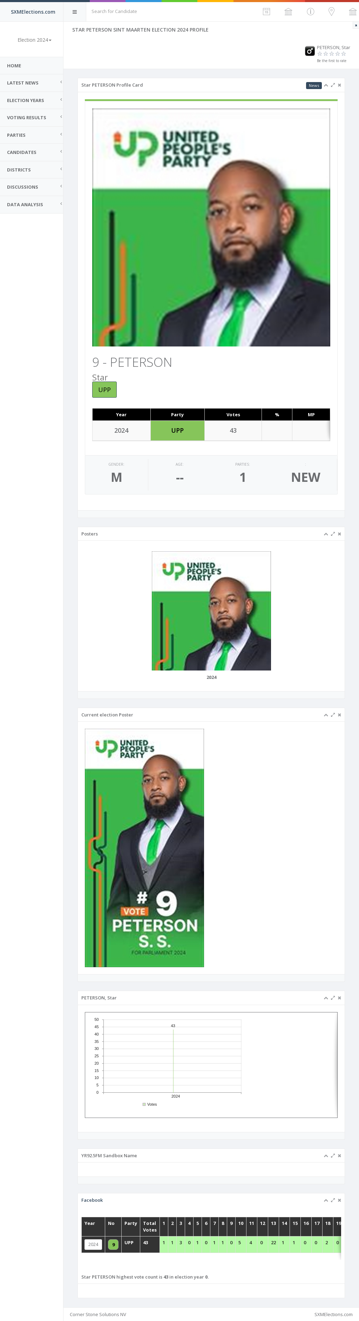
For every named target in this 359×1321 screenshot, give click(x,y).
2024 (123, 1244)
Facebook (122, 1211)
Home (14, 65)
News (314, 85)
